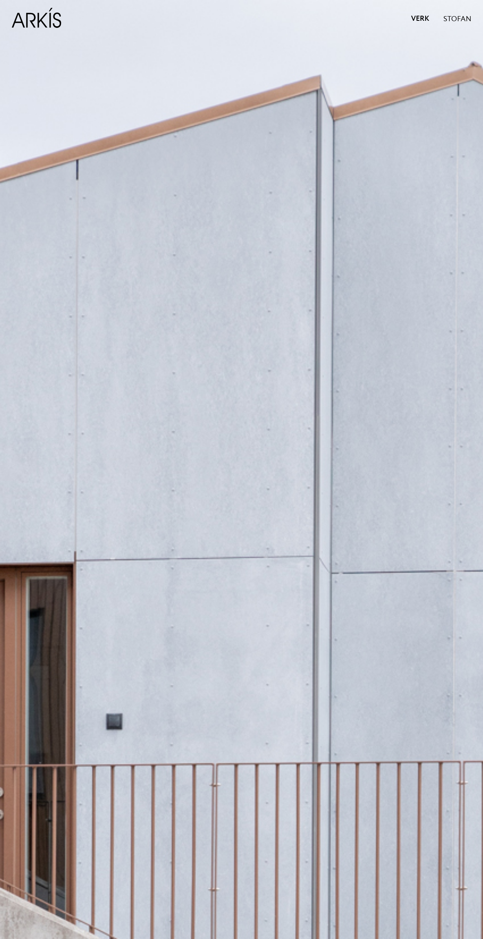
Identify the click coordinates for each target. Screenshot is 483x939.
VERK (420, 18)
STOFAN (457, 19)
